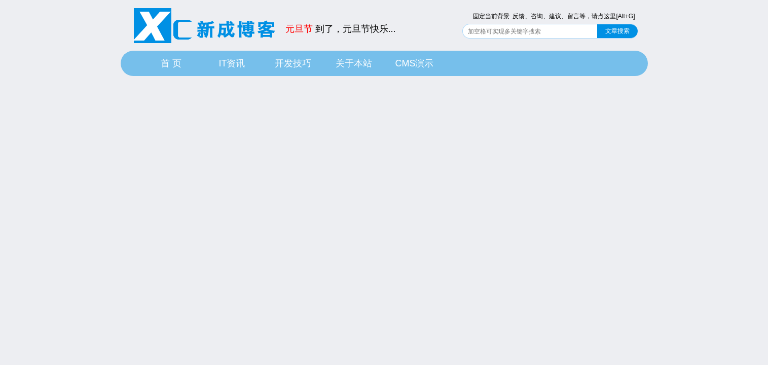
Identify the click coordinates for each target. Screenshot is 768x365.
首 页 (171, 63)
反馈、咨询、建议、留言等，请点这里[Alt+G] (574, 16)
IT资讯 (232, 63)
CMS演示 (414, 63)
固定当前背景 (491, 16)
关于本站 (354, 63)
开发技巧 (293, 63)
